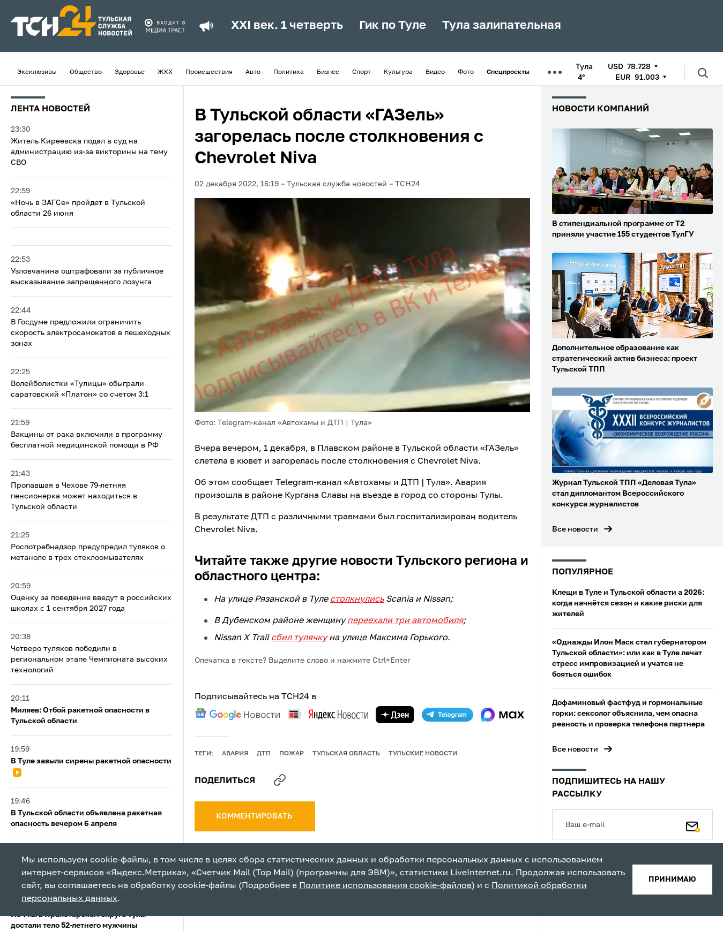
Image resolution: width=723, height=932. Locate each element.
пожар (291, 754)
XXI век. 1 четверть (287, 26)
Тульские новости (423, 754)
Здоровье (130, 72)
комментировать (255, 816)
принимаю (672, 879)
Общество (86, 72)
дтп (264, 754)
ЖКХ (165, 72)
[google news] (237, 714)
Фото (466, 72)
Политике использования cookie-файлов (385, 886)
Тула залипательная (501, 26)
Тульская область (346, 754)
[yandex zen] (395, 714)
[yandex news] (328, 714)
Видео (435, 72)
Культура (398, 72)
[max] (502, 715)
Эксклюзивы (37, 72)
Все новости (575, 529)
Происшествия (209, 72)
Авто (252, 72)
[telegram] (447, 715)
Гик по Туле (392, 26)
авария (235, 754)
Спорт (361, 72)
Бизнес (328, 72)
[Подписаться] (693, 824)
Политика (288, 72)
